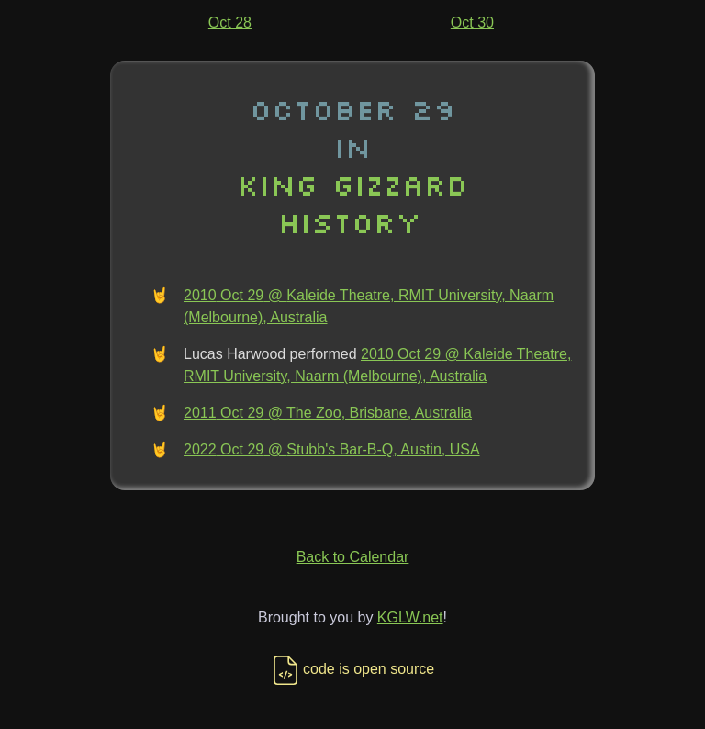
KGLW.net (410, 617)
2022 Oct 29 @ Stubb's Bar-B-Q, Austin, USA (332, 449)
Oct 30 (472, 22)
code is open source (352, 669)
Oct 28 (230, 22)
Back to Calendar (353, 557)
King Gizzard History (352, 203)
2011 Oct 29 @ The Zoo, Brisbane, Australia (328, 413)
